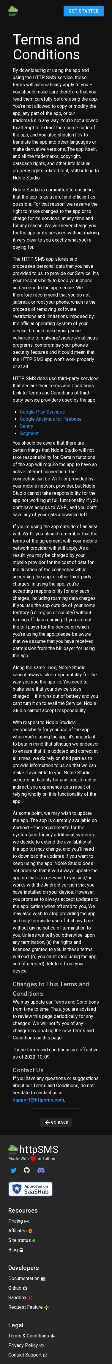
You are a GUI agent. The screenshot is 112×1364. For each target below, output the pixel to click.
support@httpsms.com (38, 1100)
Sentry (26, 426)
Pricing (18, 1221)
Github (17, 1288)
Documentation (26, 1278)
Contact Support (28, 1355)
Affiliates (20, 1231)
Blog (16, 1250)
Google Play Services (42, 412)
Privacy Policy (26, 1345)
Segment (29, 433)
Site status (22, 1240)
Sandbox (20, 1297)
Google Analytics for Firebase (51, 419)
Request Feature (28, 1307)
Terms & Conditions (31, 1336)
